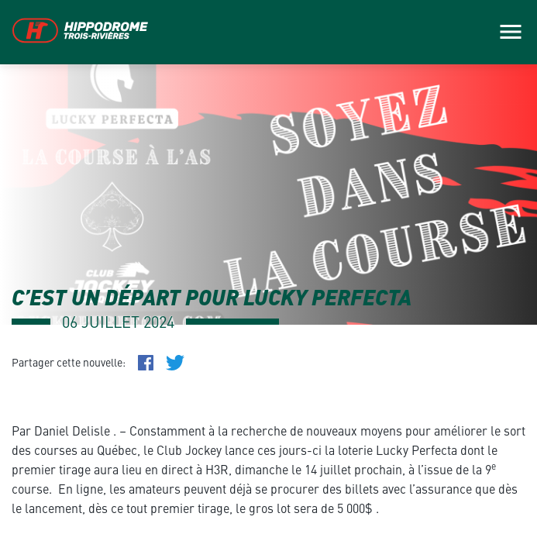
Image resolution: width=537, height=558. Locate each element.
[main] (268, 279)
